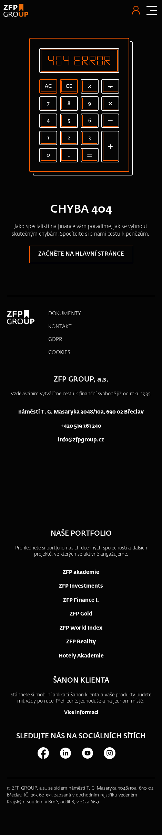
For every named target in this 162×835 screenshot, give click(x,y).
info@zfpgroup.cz (81, 439)
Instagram (109, 753)
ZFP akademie (81, 572)
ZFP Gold (81, 614)
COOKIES (59, 352)
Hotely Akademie (81, 656)
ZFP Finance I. (81, 600)
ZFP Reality (81, 641)
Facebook (43, 753)
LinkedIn (65, 753)
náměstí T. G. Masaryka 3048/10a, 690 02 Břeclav (81, 412)
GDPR (55, 339)
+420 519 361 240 (81, 426)
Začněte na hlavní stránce (81, 254)
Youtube (87, 753)
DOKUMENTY (64, 313)
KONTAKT (60, 326)
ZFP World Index (81, 628)
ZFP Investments (81, 586)
